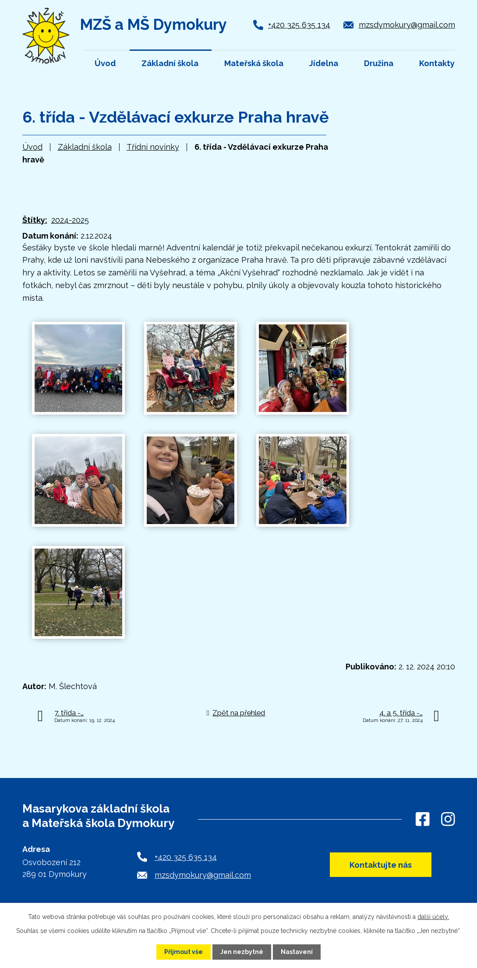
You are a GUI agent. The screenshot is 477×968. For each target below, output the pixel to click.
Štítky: (34, 220)
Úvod (32, 146)
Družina (378, 63)
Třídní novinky (153, 146)
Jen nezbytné (241, 951)
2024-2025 (70, 220)
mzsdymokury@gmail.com (407, 24)
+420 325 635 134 (299, 24)
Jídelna (323, 63)
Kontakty (437, 63)
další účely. (433, 916)
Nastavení (297, 951)
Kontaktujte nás (381, 864)
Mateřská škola (253, 63)
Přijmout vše (183, 951)
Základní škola (85, 146)
